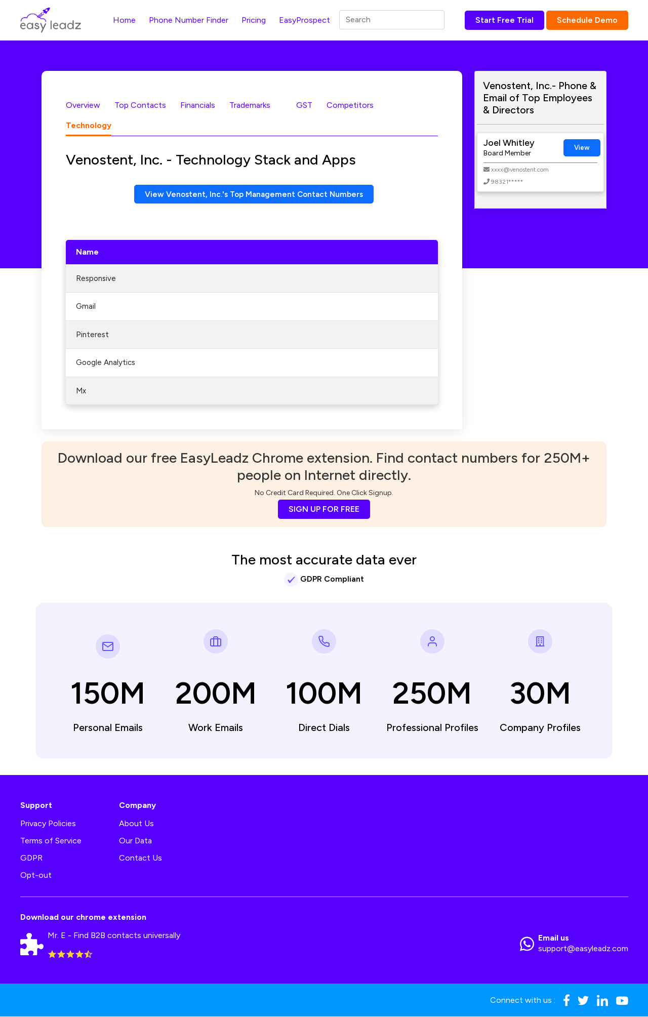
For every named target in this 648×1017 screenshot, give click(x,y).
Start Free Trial (504, 20)
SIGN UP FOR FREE (324, 509)
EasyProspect (304, 20)
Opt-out (36, 875)
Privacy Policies (48, 824)
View (582, 147)
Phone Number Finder (188, 20)
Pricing (253, 20)
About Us (136, 824)
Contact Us (140, 858)
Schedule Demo (587, 20)
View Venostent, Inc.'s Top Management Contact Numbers (254, 194)
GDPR (31, 858)
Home (124, 20)
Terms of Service (51, 841)
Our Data (135, 841)
